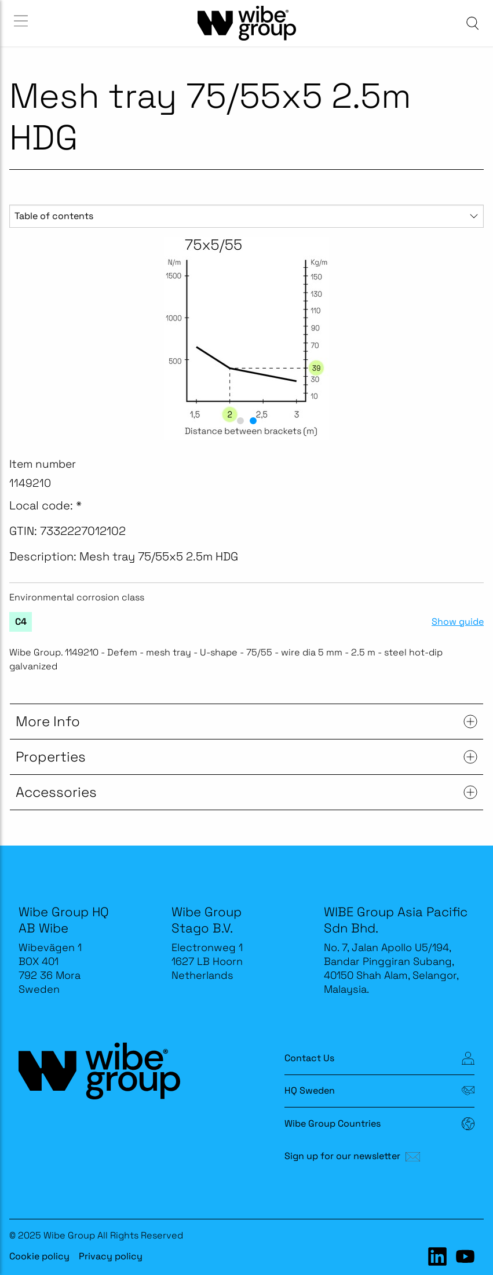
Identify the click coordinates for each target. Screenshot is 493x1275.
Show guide (458, 621)
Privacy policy (111, 1256)
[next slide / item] (471, 338)
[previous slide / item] (22, 338)
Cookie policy (39, 1256)
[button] (240, 420)
